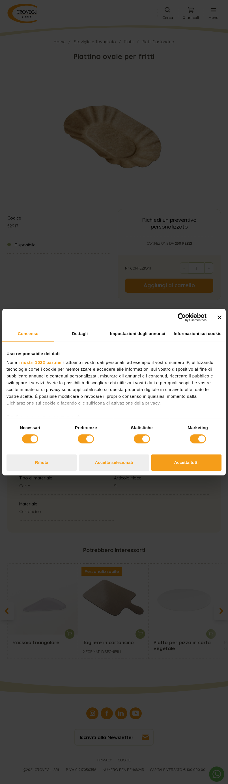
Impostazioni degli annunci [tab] (137, 333)
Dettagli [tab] (80, 333)
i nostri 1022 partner (40, 362)
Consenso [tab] (28, 333)
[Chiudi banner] (219, 317)
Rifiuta (41, 462)
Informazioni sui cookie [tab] (197, 333)
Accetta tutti (186, 462)
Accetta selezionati (114, 462)
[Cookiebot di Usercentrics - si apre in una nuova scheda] (182, 317)
